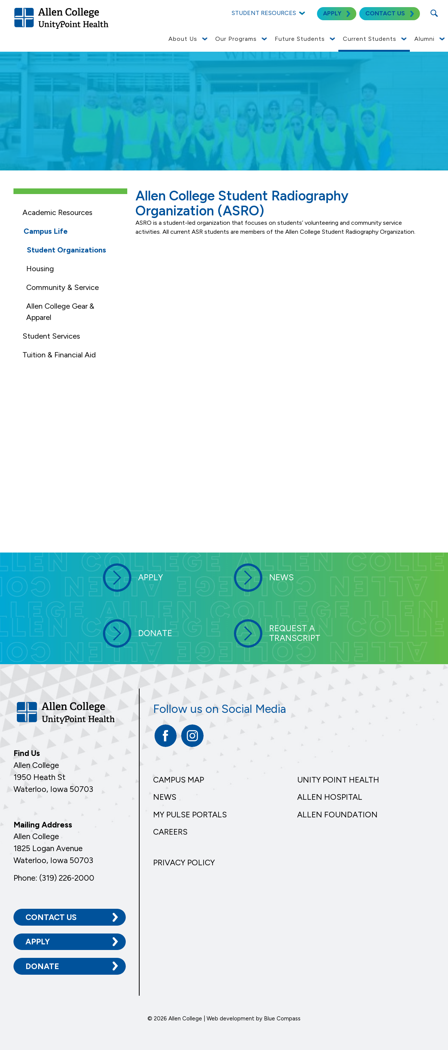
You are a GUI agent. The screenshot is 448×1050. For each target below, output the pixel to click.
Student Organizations (66, 249)
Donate (42, 966)
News (164, 797)
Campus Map (178, 779)
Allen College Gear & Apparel (60, 312)
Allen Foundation (337, 814)
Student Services (51, 336)
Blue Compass (282, 1018)
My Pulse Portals (190, 814)
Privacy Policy (184, 862)
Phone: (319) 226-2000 (53, 878)
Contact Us (51, 917)
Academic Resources (57, 212)
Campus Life (46, 231)
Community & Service (62, 287)
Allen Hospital (329, 797)
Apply (37, 941)
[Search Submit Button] (434, 13)
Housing (40, 268)
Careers (170, 831)
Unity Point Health (338, 779)
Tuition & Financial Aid (59, 354)
